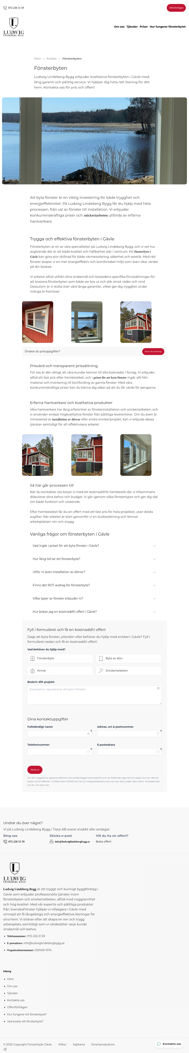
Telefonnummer (38, 745)
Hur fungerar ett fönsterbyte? (27, 1014)
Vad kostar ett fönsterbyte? (25, 1021)
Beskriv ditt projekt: (41, 682)
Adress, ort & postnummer (115, 727)
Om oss (119, 27)
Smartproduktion (94, 1044)
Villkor (56, 1044)
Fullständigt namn (40, 727)
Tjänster (132, 27)
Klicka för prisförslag (153, 352)
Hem (10, 979)
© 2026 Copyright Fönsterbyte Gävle (24, 1044)
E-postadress (106, 745)
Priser (144, 27)
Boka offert (103, 842)
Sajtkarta (72, 1044)
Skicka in (35, 770)
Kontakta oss (16, 1000)
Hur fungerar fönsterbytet (168, 27)
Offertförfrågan (175, 8)
